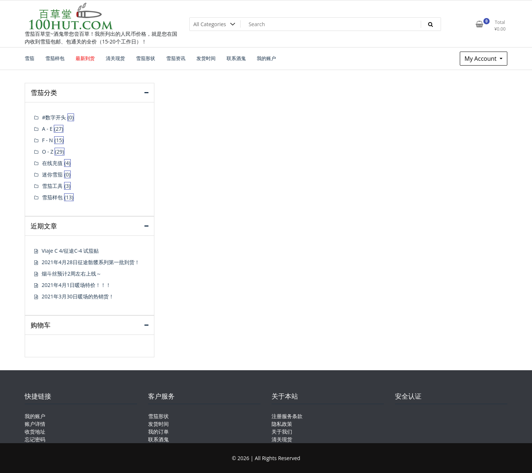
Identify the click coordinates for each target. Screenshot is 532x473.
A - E (47, 128)
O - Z (47, 151)
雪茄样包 (52, 197)
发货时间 (158, 423)
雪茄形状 (158, 416)
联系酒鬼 (158, 439)
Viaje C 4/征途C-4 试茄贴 (70, 250)
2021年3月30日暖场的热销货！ (78, 296)
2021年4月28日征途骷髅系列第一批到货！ (91, 262)
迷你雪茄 (52, 174)
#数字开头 (54, 117)
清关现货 (282, 439)
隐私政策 (282, 423)
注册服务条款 (287, 416)
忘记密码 (35, 439)
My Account (481, 59)
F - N (47, 140)
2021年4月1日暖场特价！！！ (76, 284)
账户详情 (35, 423)
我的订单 (158, 431)
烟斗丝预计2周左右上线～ (71, 273)
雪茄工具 (52, 185)
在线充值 (52, 163)
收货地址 (35, 431)
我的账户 (35, 416)
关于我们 (282, 431)
